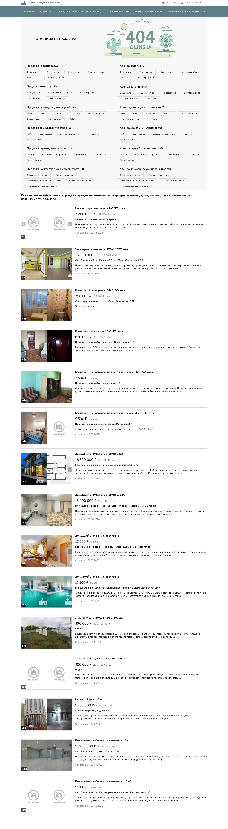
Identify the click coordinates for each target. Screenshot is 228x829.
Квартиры (28, 11)
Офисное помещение (38, 186)
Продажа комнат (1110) (43, 87)
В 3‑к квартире (35, 100)
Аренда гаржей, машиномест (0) (142, 158)
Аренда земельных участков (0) (142, 136)
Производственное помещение (43, 198)
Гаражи (31, 164)
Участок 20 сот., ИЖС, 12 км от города (100, 670)
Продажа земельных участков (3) (50, 136)
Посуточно (154, 78)
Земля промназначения (76, 143)
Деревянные (60, 121)
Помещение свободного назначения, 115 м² (103, 793)
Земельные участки (117, 11)
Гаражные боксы (86, 164)
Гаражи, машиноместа (148, 11)
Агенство (100, 143)
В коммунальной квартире (63, 94)
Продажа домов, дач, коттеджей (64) (53, 109)
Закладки (169, 3)
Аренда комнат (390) (134, 87)
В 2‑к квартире (92, 94)
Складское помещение (84, 192)
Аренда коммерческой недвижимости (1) (149, 179)
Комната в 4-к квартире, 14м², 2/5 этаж (100, 302)
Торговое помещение (69, 186)
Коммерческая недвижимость (187, 11)
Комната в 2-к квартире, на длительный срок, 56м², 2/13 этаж (114, 425)
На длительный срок (130, 78)
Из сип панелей (82, 121)
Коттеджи (61, 115)
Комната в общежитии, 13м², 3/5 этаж (99, 343)
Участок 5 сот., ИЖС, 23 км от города (99, 630)
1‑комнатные (34, 72)
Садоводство (48, 143)
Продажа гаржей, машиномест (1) (51, 158)
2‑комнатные (56, 72)
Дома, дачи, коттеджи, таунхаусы (78, 11)
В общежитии (34, 94)
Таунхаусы (81, 115)
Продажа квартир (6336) (44, 66)
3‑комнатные (78, 72)
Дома (30, 115)
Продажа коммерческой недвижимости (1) (57, 179)
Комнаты (45, 11)
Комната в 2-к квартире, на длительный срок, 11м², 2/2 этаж (114, 384)
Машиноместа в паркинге (56, 164)
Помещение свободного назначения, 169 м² (103, 752)
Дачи (44, 115)
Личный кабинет (192, 3)
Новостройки (60, 78)
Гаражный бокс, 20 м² (89, 711)
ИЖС (30, 143)
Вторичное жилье (36, 78)
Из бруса (32, 127)
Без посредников (85, 78)
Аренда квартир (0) (133, 66)
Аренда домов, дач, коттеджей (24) (144, 115)
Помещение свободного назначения (45, 192)
